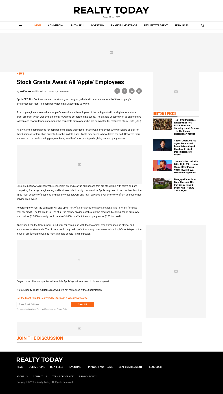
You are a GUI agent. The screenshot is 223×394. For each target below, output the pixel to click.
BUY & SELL (77, 25)
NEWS (38, 25)
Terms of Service (63, 376)
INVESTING (97, 25)
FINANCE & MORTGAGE (124, 25)
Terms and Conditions (45, 309)
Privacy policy (88, 376)
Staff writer (26, 91)
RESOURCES (181, 25)
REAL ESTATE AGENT (156, 25)
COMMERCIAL (56, 25)
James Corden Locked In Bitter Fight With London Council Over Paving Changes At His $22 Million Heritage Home (186, 167)
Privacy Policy (62, 309)
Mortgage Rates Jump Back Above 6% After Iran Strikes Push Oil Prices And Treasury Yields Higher (185, 185)
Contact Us (40, 376)
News (20, 73)
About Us (22, 376)
